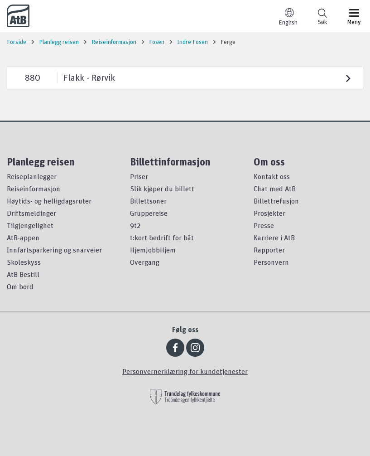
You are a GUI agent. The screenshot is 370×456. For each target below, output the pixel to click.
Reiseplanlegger (32, 176)
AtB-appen (23, 237)
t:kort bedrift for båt (162, 237)
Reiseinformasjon (33, 188)
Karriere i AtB (274, 237)
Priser (139, 176)
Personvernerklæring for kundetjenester (185, 371)
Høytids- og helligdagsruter (49, 200)
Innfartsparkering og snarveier (54, 249)
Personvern (271, 262)
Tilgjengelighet (30, 225)
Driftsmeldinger (31, 213)
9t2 (135, 225)
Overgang (144, 262)
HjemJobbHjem (153, 249)
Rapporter (269, 249)
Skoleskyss (24, 262)
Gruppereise (149, 213)
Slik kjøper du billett (162, 188)
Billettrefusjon (276, 200)
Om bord (20, 286)
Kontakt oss (272, 176)
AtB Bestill (23, 274)
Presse (264, 225)
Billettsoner (148, 200)
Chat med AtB (275, 188)
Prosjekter (269, 213)
